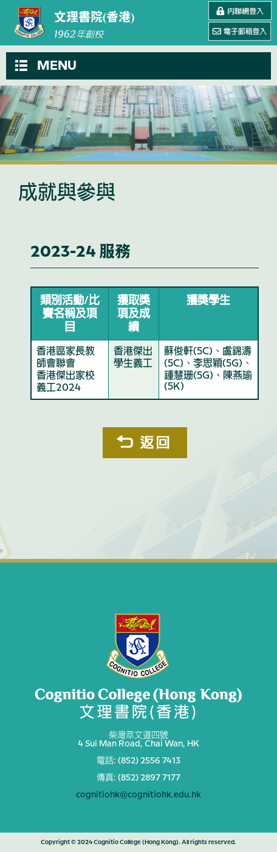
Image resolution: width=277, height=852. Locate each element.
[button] (138, 65)
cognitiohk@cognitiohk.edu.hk (138, 795)
